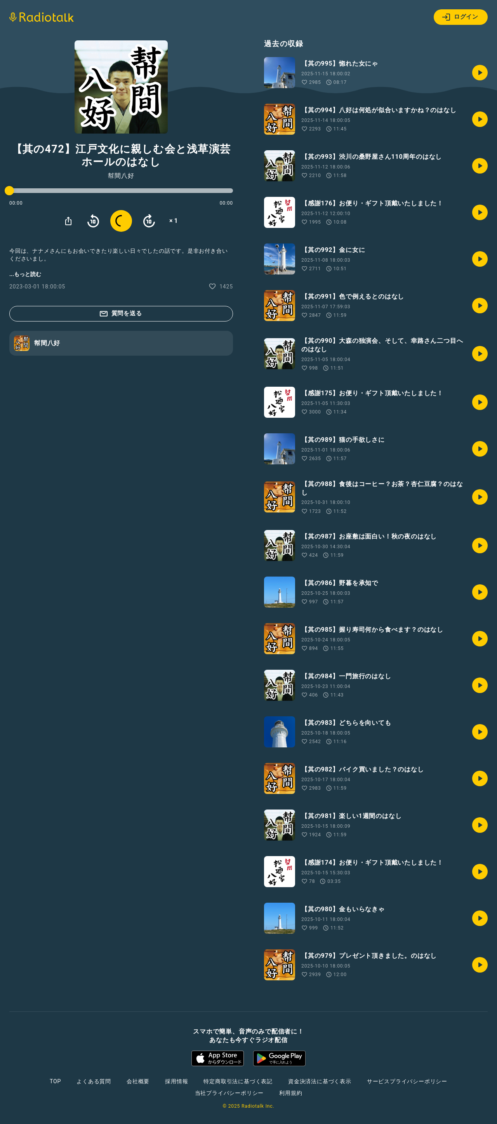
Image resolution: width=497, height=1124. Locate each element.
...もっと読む (25, 274)
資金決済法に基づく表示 (319, 1081)
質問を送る (120, 313)
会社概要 (138, 1081)
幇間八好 (121, 176)
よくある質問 (93, 1081)
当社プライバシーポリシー (229, 1093)
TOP (55, 1081)
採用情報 (176, 1081)
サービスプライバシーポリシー (407, 1081)
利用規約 (290, 1093)
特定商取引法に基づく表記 (238, 1081)
